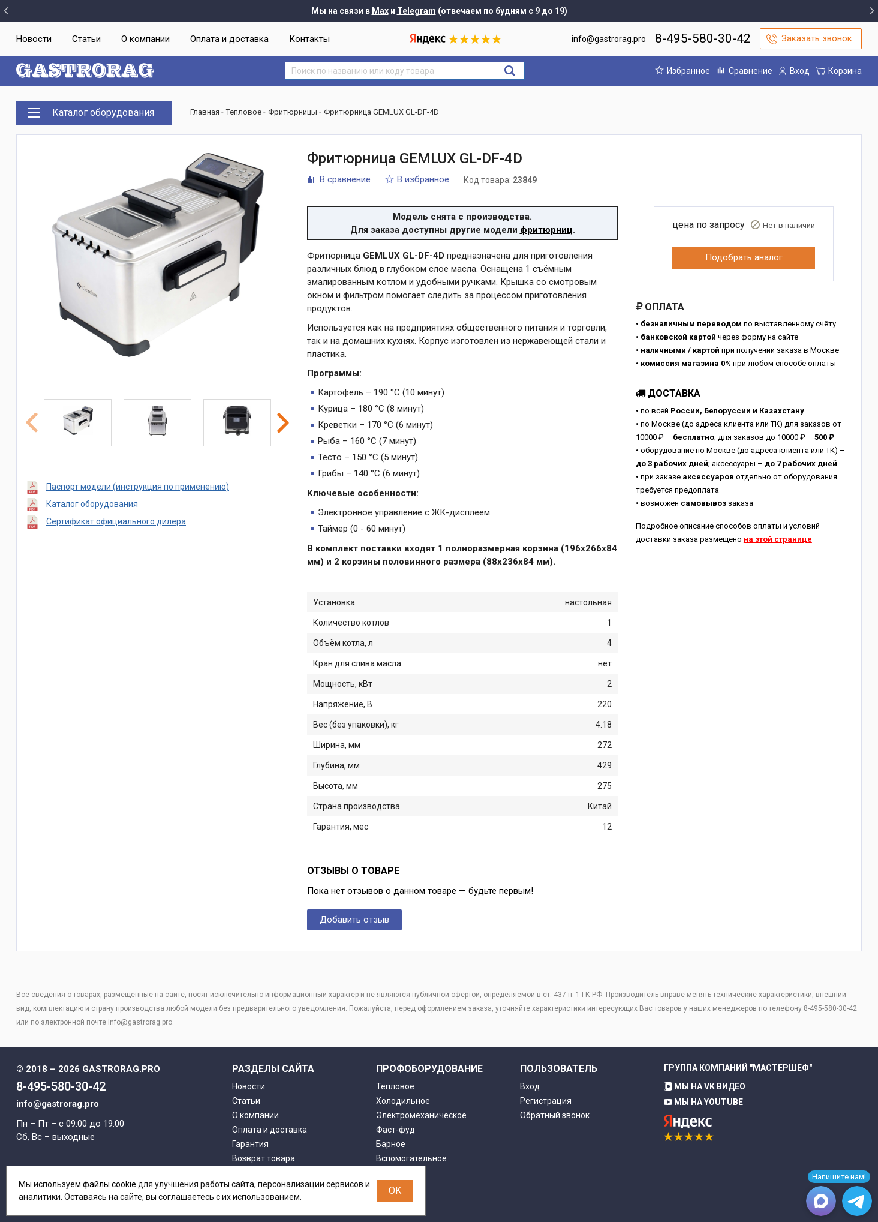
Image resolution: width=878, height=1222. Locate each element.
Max (380, 11)
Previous (32, 423)
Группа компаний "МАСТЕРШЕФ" (738, 1068)
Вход (530, 1086)
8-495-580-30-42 (703, 38)
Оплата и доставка (229, 39)
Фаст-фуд (395, 1129)
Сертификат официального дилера (116, 521)
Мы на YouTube (703, 1102)
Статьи (86, 39)
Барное (390, 1144)
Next (283, 423)
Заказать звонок (816, 38)
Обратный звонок (555, 1115)
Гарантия (250, 1144)
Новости (34, 39)
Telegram (416, 11)
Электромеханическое (421, 1115)
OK (395, 1190)
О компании (145, 39)
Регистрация (546, 1101)
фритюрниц (546, 229)
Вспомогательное (411, 1158)
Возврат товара (263, 1158)
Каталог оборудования (92, 504)
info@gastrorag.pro (609, 39)
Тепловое (395, 1086)
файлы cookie (109, 1184)
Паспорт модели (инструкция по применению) (137, 486)
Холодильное (403, 1101)
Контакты (309, 39)
